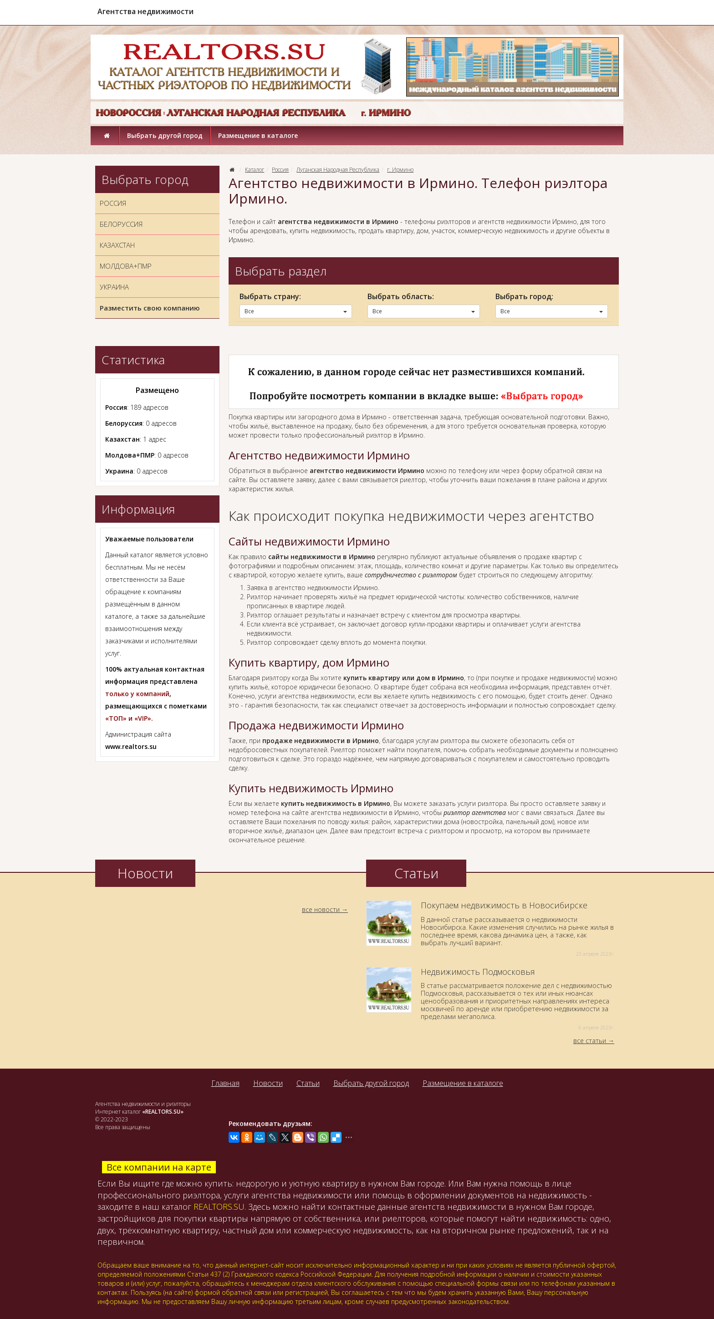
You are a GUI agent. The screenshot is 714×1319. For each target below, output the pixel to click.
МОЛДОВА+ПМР (126, 265)
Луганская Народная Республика (337, 169)
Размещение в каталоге (258, 135)
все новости (321, 909)
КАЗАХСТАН (117, 245)
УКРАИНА (114, 286)
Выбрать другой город (165, 135)
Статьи (308, 1083)
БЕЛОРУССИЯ (121, 224)
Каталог (254, 169)
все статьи (589, 1040)
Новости (268, 1083)
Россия (280, 169)
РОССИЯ (113, 203)
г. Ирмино (400, 169)
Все (296, 311)
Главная (225, 1083)
